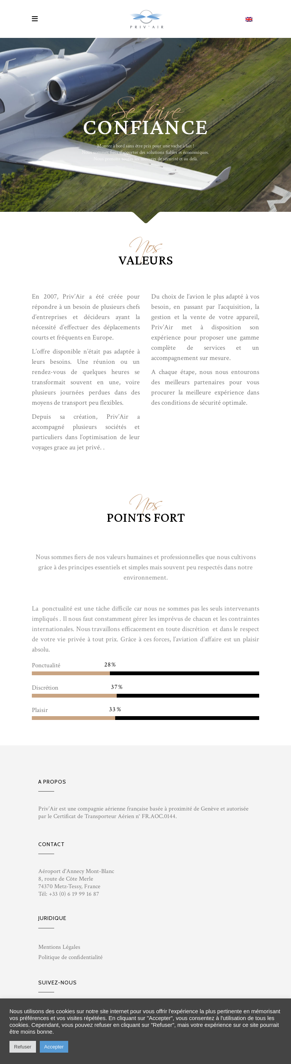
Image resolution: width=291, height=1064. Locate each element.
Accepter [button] (54, 1047)
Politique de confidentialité (70, 957)
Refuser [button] (22, 1047)
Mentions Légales (59, 947)
